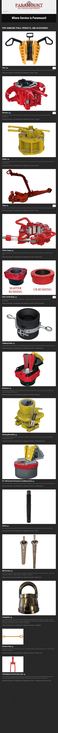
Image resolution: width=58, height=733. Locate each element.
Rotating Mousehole (8, 434)
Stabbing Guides (7, 343)
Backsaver (5, 388)
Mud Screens (6, 571)
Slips (4, 68)
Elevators (5, 113)
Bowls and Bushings (8, 297)
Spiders (4, 159)
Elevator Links (7, 646)
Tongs (4, 205)
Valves (4, 526)
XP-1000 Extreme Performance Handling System (17, 481)
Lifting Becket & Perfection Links (13, 674)
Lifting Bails (6, 617)
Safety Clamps (7, 250)
